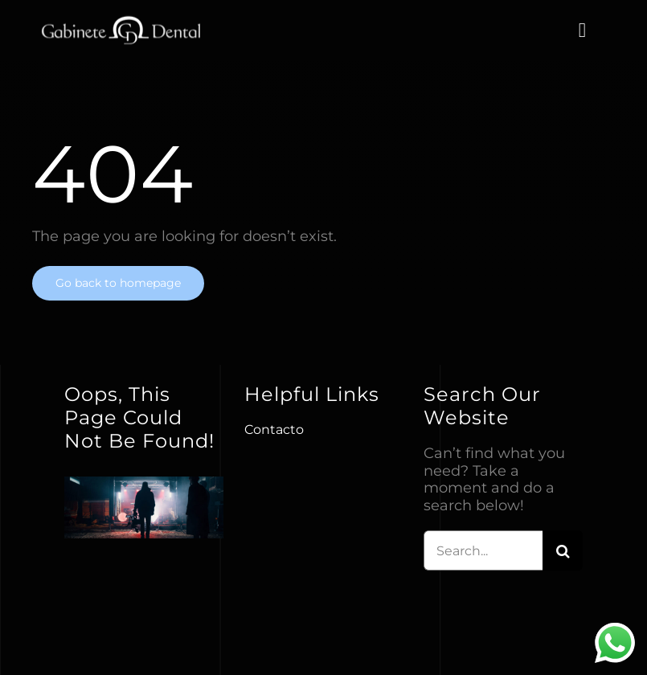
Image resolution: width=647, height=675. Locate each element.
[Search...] (483, 550)
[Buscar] (563, 550)
